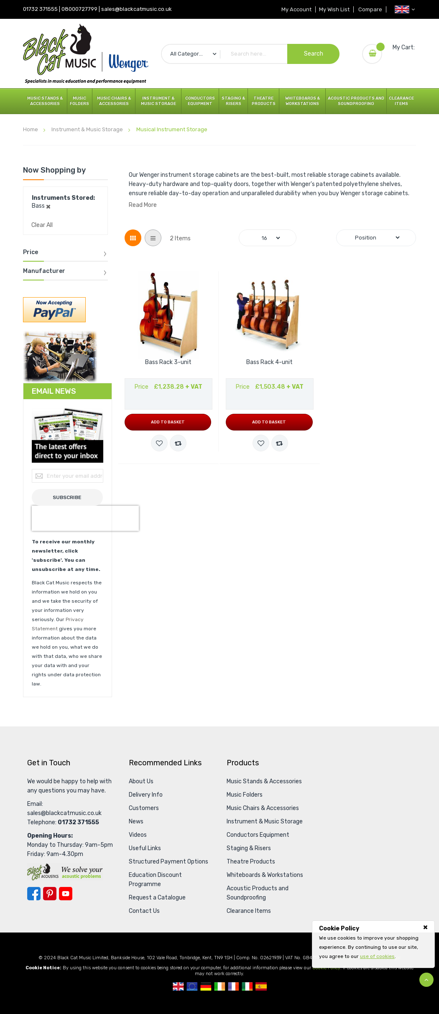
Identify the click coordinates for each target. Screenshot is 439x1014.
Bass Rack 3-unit (168, 362)
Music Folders (79, 101)
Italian (247, 986)
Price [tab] (30, 252)
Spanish (261, 986)
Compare (370, 9)
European (192, 986)
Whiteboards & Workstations (302, 101)
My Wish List (332, 9)
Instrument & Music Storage (158, 101)
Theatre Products (264, 101)
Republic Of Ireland (219, 986)
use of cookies (377, 956)
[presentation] (85, 518)
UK (178, 986)
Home (31, 129)
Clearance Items (401, 101)
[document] (373, 942)
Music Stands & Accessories (45, 101)
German (206, 986)
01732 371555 (40, 9)
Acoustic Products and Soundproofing (356, 101)
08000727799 (79, 9)
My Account (293, 9)
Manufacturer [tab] (44, 271)
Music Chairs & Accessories (114, 101)
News (136, 821)
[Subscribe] (67, 497)
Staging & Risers (233, 101)
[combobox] (250, 54)
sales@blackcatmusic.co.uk (136, 9)
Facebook (34, 893)
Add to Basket (168, 422)
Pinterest (49, 893)
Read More (143, 205)
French (233, 986)
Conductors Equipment (200, 101)
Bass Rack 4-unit (269, 362)
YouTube (65, 893)
